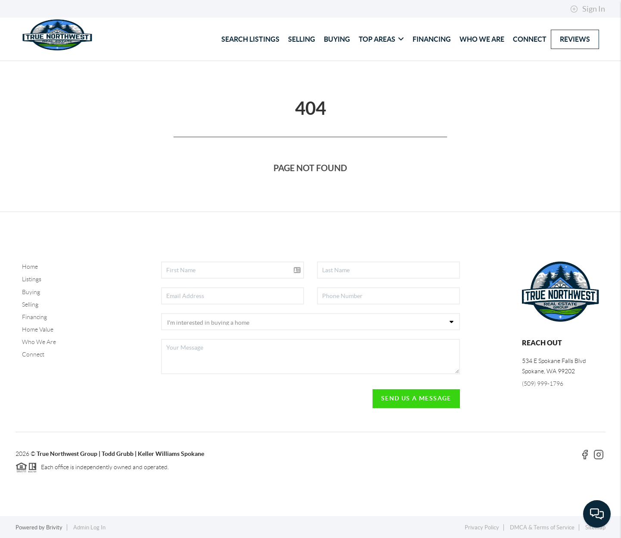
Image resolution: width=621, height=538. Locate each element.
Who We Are (39, 341)
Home (30, 266)
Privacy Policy (482, 527)
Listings (31, 279)
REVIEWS (575, 39)
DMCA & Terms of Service (542, 527)
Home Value (37, 329)
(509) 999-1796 (542, 383)
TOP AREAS (381, 39)
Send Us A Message (416, 398)
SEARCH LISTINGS (250, 39)
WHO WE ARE (482, 39)
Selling (30, 304)
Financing (34, 317)
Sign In (587, 9)
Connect (33, 354)
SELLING (301, 39)
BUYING (337, 39)
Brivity (54, 527)
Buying (31, 292)
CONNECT (529, 39)
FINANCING (432, 39)
